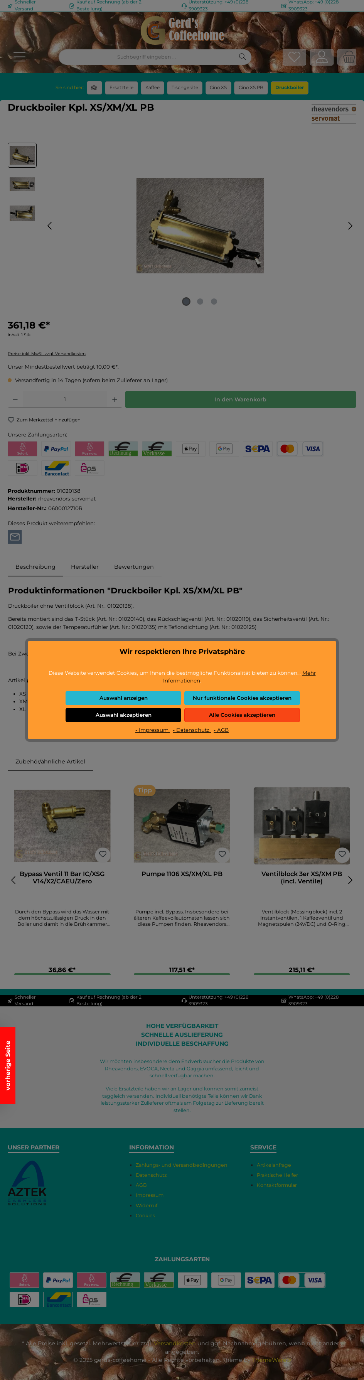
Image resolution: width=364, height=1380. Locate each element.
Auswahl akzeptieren (124, 715)
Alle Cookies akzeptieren (242, 715)
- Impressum (152, 730)
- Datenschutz (192, 730)
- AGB (221, 730)
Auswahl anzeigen (123, 698)
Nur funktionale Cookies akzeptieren (242, 698)
